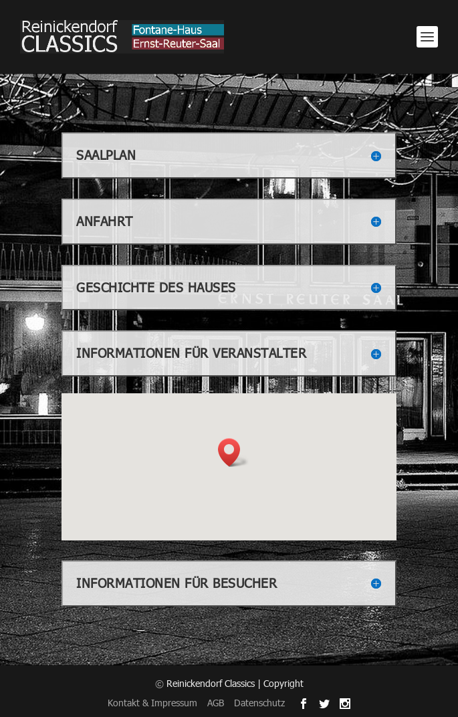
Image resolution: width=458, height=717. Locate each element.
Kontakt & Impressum (152, 702)
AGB (215, 702)
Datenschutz (259, 702)
